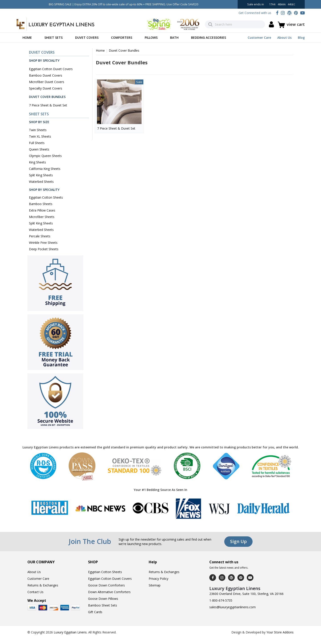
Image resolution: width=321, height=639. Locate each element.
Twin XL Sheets (40, 136)
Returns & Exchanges (42, 585)
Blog (301, 37)
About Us (284, 37)
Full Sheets (37, 143)
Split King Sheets (41, 175)
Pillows (151, 37)
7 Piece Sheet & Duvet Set (48, 105)
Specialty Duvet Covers (45, 88)
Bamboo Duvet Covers (45, 75)
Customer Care (259, 37)
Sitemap (154, 585)
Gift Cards (95, 612)
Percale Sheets (39, 236)
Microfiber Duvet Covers (46, 82)
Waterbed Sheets (41, 181)
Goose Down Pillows (103, 598)
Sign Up (238, 541)
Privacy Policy (158, 578)
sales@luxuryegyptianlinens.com (232, 607)
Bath (174, 37)
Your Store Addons (280, 632)
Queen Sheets (39, 149)
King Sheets (37, 162)
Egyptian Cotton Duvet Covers (51, 69)
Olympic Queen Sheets (45, 156)
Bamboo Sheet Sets (102, 605)
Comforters (121, 37)
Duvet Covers (87, 37)
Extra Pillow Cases (42, 210)
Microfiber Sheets (41, 217)
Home (27, 37)
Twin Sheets (38, 130)
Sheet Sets (53, 37)
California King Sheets (44, 169)
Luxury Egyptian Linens (70, 632)
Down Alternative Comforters (109, 592)
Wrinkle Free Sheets (43, 242)
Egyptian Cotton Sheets (46, 197)
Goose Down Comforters (106, 585)
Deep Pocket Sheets (43, 249)
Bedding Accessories (208, 37)
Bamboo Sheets (40, 204)
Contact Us (35, 592)
